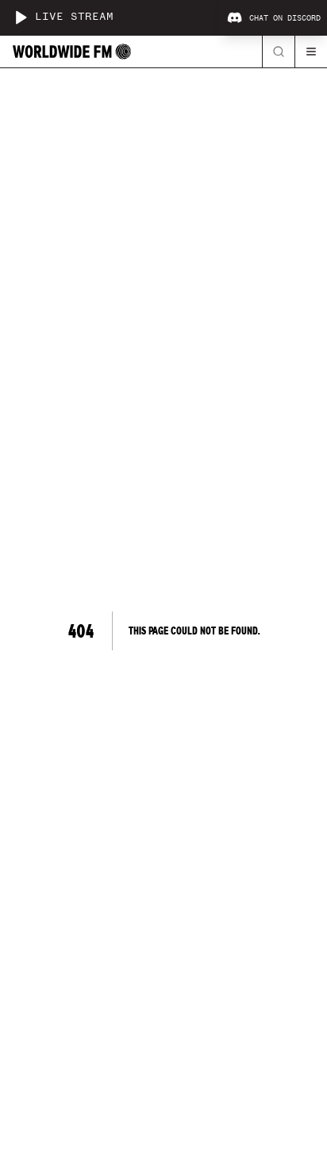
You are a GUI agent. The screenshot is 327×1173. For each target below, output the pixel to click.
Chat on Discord (274, 18)
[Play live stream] (21, 17)
